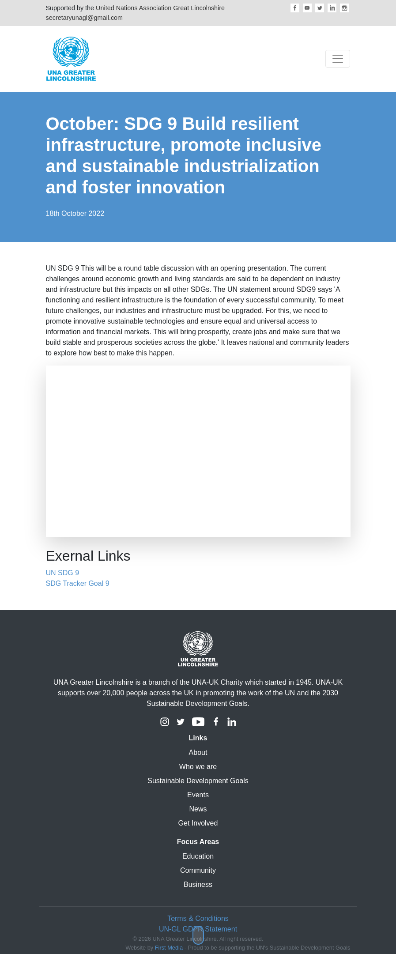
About (198, 752)
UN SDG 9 (62, 573)
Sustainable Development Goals (198, 780)
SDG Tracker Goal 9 (77, 583)
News (198, 809)
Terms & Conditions (198, 918)
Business (198, 884)
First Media (169, 947)
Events (198, 795)
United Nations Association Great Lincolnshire (160, 7)
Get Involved (198, 823)
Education (198, 856)
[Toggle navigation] (337, 59)
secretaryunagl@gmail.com (84, 17)
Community (198, 870)
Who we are (198, 766)
